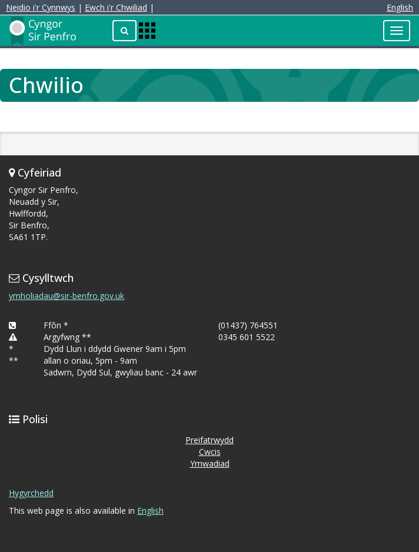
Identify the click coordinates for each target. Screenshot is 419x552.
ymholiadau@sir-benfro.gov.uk (66, 295)
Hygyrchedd (31, 492)
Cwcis (210, 451)
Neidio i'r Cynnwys (40, 7)
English (400, 7)
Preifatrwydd (209, 439)
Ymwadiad (210, 463)
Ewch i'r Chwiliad (116, 7)
